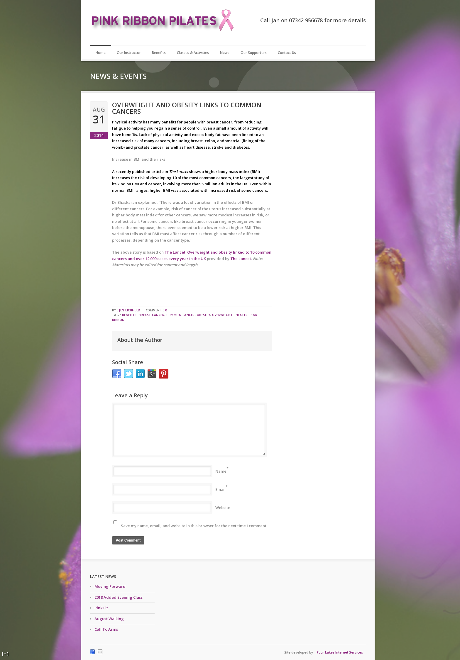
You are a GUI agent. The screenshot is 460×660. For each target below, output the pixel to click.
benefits (129, 315)
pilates (241, 315)
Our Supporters (254, 52)
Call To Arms (106, 629)
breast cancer (152, 315)
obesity (203, 315)
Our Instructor (129, 52)
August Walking (109, 618)
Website (222, 507)
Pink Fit (101, 607)
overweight (222, 315)
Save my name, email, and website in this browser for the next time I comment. (194, 525)
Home (101, 52)
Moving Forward (110, 586)
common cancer (180, 315)
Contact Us (287, 52)
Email (220, 489)
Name (220, 471)
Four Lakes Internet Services (340, 652)
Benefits (159, 52)
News (224, 52)
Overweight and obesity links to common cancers (186, 108)
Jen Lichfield (130, 310)
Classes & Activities (193, 52)
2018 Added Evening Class (118, 597)
